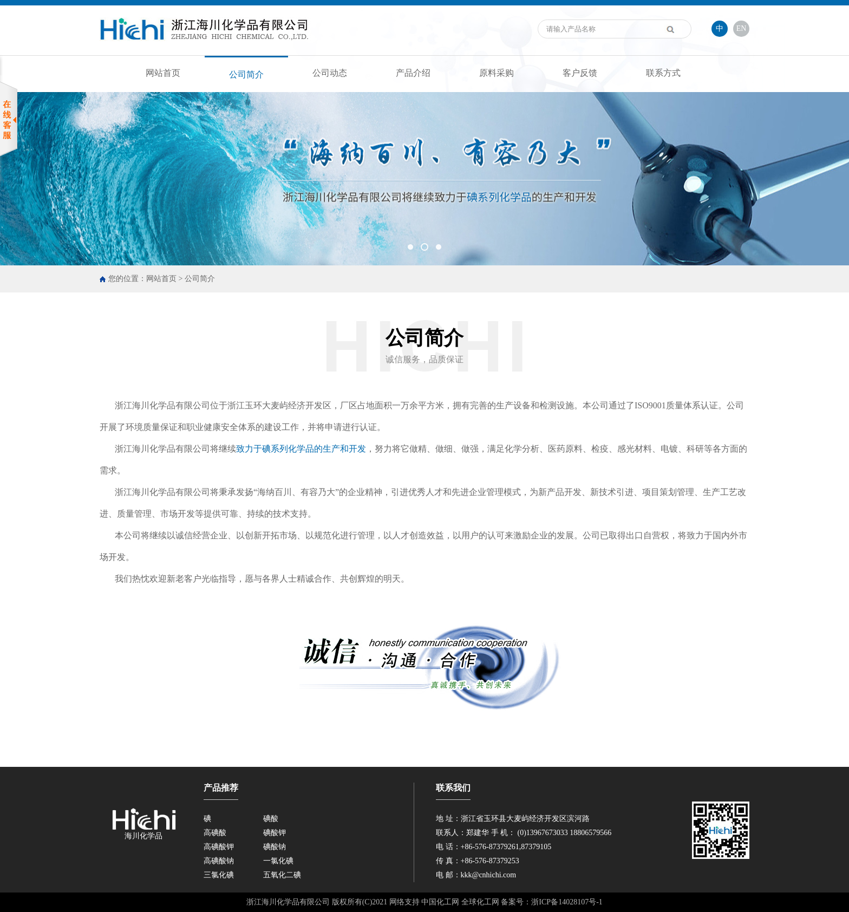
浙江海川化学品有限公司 (162, 405)
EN (741, 28)
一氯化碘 (278, 861)
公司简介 (246, 74)
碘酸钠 (274, 847)
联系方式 (663, 72)
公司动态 (329, 72)
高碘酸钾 (219, 847)
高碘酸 (215, 833)
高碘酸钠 (219, 861)
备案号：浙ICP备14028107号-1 (551, 902)
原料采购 (496, 72)
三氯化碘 (219, 875)
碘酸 (270, 819)
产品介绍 (413, 72)
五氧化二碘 (282, 875)
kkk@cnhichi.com (489, 875)
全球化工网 (480, 902)
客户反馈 (580, 72)
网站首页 (163, 72)
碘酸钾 (274, 833)
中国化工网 (440, 902)
